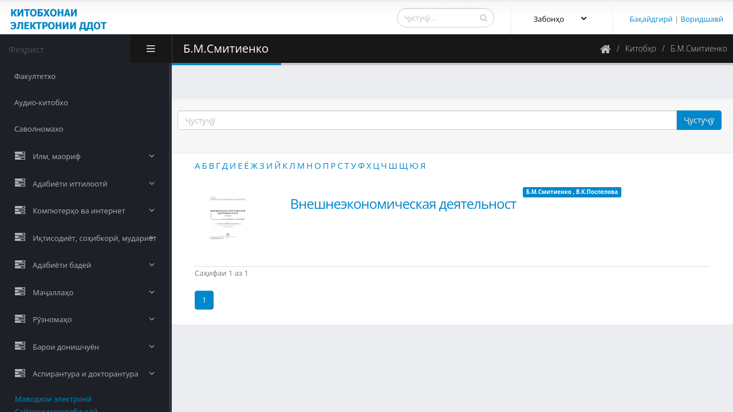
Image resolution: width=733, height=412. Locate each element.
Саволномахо (39, 129)
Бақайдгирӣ (650, 19)
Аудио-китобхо (41, 102)
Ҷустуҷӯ (699, 119)
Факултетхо (35, 76)
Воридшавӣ (702, 19)
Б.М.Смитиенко (699, 48)
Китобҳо (640, 48)
